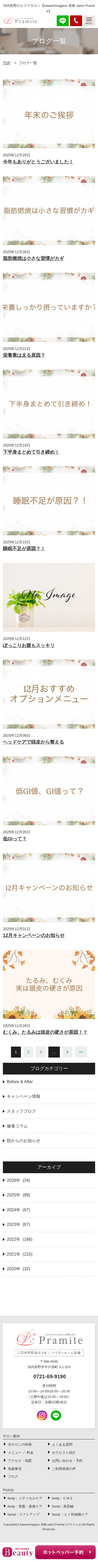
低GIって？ (15, 838)
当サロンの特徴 (20, 1444)
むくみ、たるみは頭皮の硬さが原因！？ (45, 1032)
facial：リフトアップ (23, 1514)
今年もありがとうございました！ (38, 161)
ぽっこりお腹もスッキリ (29, 645)
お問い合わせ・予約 (67, 1461)
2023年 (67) (18, 1224)
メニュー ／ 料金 (20, 1453)
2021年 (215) (19, 1254)
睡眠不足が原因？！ (24, 548)
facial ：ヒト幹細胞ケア (70, 1514)
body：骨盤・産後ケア (25, 1506)
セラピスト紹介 (64, 1453)
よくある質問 (62, 1444)
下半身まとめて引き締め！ (31, 452)
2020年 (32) (18, 1269)
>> (81, 1052)
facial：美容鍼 (62, 1506)
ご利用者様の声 (64, 1469)
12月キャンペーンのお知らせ (34, 935)
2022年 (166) (19, 1239)
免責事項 (14, 1469)
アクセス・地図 (20, 1461)
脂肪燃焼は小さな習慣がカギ (33, 258)
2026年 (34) (18, 1180)
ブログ (13, 1477)
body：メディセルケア (25, 1498)
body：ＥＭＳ (62, 1498)
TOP (6, 63)
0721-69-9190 (49, 1376)
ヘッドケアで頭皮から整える (33, 742)
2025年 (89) (18, 1195)
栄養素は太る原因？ (24, 355)
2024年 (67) (18, 1210)
